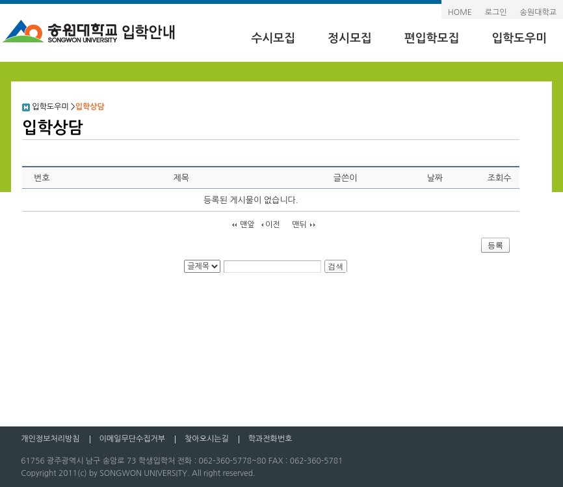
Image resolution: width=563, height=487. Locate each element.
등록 (495, 245)
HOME (460, 12)
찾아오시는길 (207, 439)
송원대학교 (538, 12)
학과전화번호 (270, 439)
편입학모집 (432, 38)
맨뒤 (299, 225)
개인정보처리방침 (50, 439)
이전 (272, 225)
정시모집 (350, 38)
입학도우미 (519, 38)
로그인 (496, 12)
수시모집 (273, 38)
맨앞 (247, 225)
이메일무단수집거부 (132, 439)
